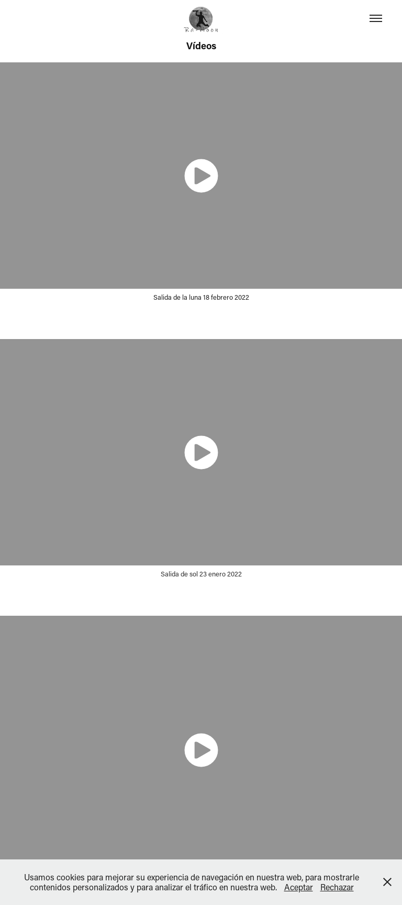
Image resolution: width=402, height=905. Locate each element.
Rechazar (337, 886)
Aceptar (298, 886)
